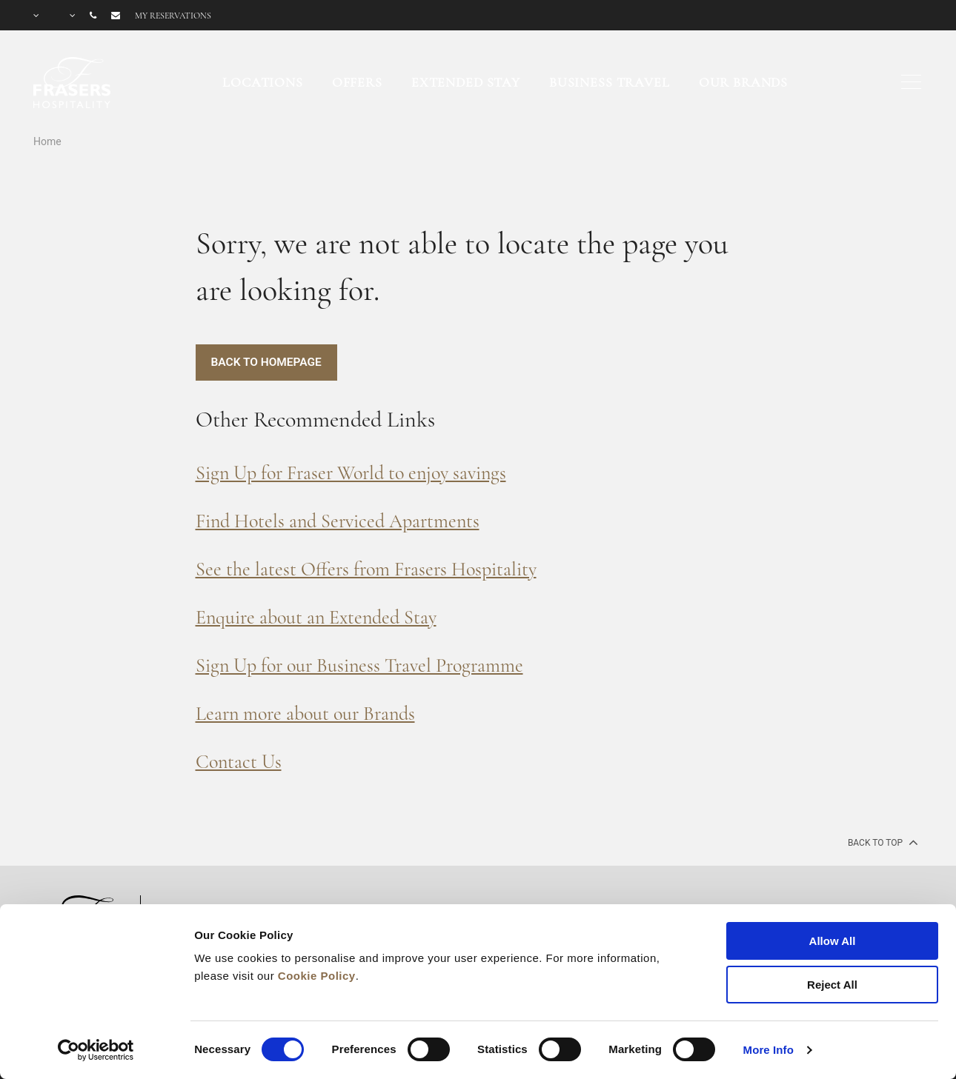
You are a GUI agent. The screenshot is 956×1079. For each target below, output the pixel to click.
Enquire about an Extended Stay (316, 617)
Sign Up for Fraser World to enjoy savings (351, 472)
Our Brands (744, 82)
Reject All (832, 984)
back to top (881, 842)
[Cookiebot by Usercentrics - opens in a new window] (96, 1050)
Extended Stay (465, 82)
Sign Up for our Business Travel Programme (359, 665)
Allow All (832, 941)
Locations (262, 82)
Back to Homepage (268, 362)
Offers (357, 82)
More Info (768, 1049)
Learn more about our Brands (305, 713)
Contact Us (239, 761)
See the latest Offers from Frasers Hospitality (366, 569)
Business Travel (609, 82)
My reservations (173, 15)
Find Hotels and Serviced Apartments (337, 521)
